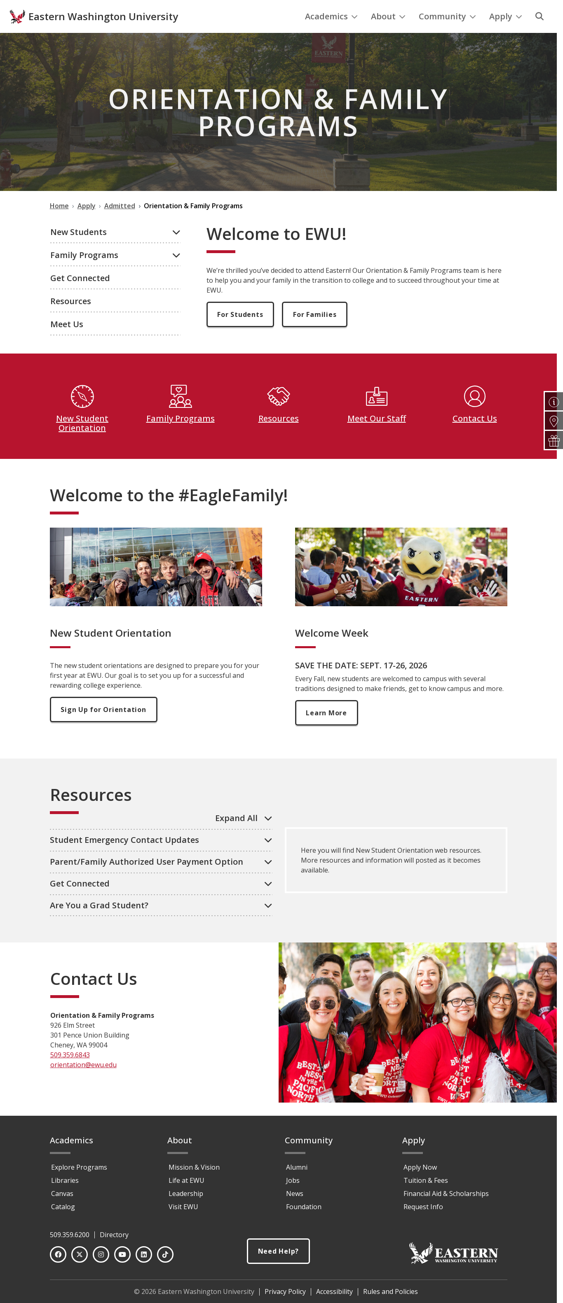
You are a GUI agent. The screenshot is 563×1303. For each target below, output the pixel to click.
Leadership (186, 1197)
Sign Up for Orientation (103, 726)
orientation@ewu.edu (83, 1081)
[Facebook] (58, 1258)
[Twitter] (79, 1258)
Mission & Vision (194, 1170)
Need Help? (278, 1255)
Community (447, 33)
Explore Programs (79, 1170)
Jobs (293, 1184)
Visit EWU (183, 1210)
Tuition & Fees (425, 1184)
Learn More (326, 729)
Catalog (63, 1210)
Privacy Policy (285, 1295)
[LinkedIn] (144, 1258)
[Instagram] (101, 1258)
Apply (505, 33)
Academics (331, 33)
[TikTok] (165, 1258)
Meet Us (66, 341)
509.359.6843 (70, 1071)
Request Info (423, 1210)
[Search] (539, 33)
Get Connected (80, 294)
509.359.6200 (69, 1238)
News (294, 1197)
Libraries (65, 1184)
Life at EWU (186, 1184)
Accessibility (334, 1295)
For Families (315, 331)
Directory (114, 1238)
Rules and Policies (390, 1295)
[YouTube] (122, 1258)
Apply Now (420, 1170)
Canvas (62, 1197)
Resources (70, 317)
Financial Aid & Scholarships (446, 1197)
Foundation (303, 1210)
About (388, 33)
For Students (240, 331)
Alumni (296, 1170)
